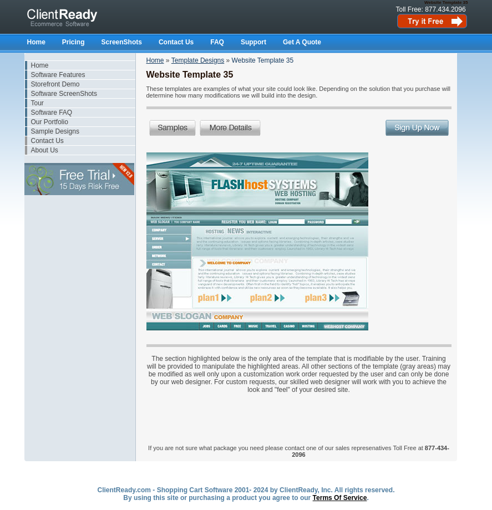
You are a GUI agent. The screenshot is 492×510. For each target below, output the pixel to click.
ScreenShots (122, 42)
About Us (44, 150)
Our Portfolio (49, 122)
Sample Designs (55, 131)
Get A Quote (302, 42)
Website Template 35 (263, 60)
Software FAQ (52, 112)
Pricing (73, 42)
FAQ (217, 42)
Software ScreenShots (64, 94)
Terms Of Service (340, 498)
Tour (37, 103)
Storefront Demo (55, 84)
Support (253, 42)
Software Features (58, 75)
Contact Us (176, 42)
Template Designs (197, 60)
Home (36, 42)
